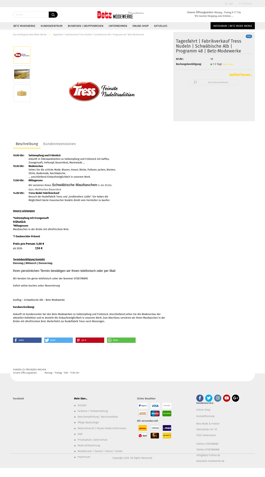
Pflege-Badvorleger (88, 422)
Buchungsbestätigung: (188, 64)
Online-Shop (140, 25)
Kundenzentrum (51, 25)
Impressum (84, 456)
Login (229, 3)
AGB (80, 434)
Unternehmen (118, 25)
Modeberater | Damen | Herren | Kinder (100, 451)
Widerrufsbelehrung (89, 445)
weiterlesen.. (240, 74)
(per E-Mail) (228, 64)
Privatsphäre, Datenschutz (92, 439)
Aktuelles (160, 25)
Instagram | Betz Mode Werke (232, 25)
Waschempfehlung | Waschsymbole (98, 416)
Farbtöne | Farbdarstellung (93, 411)
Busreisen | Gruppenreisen (85, 25)
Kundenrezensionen (59, 144)
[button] (27, 340)
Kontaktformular (205, 416)
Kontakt (82, 405)
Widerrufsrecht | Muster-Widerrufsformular (102, 428)
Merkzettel (245, 3)
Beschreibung (27, 144)
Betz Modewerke (24, 25)
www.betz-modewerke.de (210, 461)
